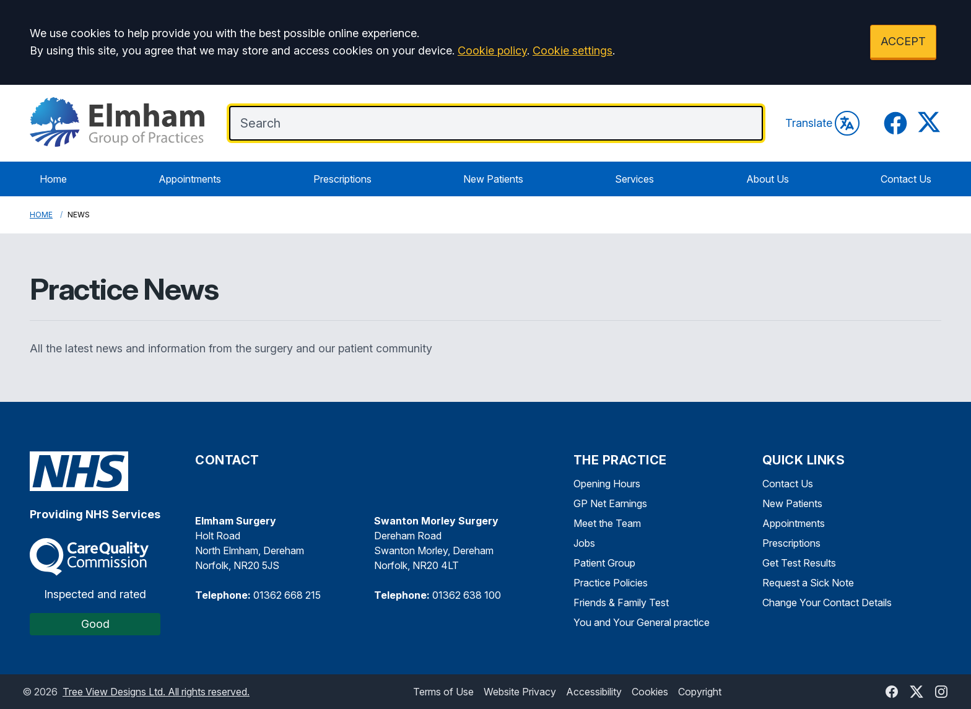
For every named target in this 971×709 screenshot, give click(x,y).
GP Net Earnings (610, 503)
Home (53, 179)
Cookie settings (572, 50)
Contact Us (906, 179)
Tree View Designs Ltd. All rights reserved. (156, 691)
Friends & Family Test (621, 602)
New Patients (493, 179)
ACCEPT (903, 41)
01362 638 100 (466, 595)
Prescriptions (342, 179)
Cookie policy (492, 50)
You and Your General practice (641, 622)
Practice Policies (610, 582)
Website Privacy (520, 691)
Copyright (699, 691)
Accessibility (594, 691)
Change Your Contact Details (827, 602)
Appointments (190, 179)
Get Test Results (799, 563)
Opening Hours (606, 483)
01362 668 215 (287, 595)
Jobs (584, 543)
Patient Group (604, 563)
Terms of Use (443, 691)
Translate (822, 123)
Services (634, 179)
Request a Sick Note (808, 582)
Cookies (650, 691)
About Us (767, 179)
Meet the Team (607, 523)
